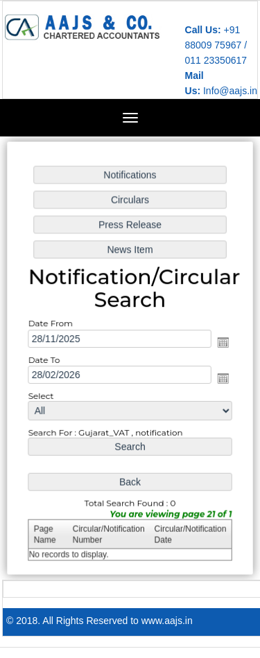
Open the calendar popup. (221, 342)
